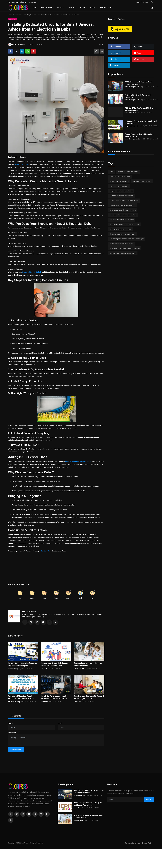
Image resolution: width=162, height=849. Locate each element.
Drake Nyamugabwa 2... (132, 87)
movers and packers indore (119, 186)
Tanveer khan (78, 820)
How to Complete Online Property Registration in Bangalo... (22, 664)
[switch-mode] (152, 2)
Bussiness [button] (61, 7)
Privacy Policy (147, 843)
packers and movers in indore (128, 172)
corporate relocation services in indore (123, 215)
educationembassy (14, 702)
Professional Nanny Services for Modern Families (88, 664)
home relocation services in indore (121, 244)
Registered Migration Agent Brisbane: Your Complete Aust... (21, 697)
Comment (12, 733)
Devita (76, 702)
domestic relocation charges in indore (122, 234)
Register (145, 2)
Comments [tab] (16, 716)
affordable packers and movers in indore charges (127, 239)
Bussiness (18, 15)
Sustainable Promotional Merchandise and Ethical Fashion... (141, 122)
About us (23, 2)
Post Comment (15, 750)
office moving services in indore (120, 229)
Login (138, 2)
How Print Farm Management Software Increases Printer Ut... (54, 697)
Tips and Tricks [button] (106, 7)
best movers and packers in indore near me (125, 248)
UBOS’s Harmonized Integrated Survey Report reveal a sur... (139, 83)
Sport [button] (83, 7)
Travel (112, 172)
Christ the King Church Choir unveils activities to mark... (138, 96)
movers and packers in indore (120, 177)
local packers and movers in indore (122, 220)
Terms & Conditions (132, 843)
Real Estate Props (79, 795)
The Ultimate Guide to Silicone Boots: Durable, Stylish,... (89, 816)
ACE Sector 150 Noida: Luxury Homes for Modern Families (89, 791)
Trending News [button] (47, 7)
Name (10, 723)
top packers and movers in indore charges (124, 200)
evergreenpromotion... (132, 126)
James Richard (78, 808)
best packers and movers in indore (122, 196)
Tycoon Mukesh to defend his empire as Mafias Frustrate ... (139, 135)
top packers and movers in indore (121, 191)
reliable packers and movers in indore (123, 210)
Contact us (32, 2)
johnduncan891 (79, 669)
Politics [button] (73, 7)
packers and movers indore (119, 181)
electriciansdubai (29, 611)
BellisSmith (44, 702)
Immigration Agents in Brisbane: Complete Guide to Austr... (54, 664)
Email (60, 723)
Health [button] (93, 7)
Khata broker (12, 669)
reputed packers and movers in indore (123, 253)
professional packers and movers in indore (124, 224)
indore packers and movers (142, 181)
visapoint (44, 669)
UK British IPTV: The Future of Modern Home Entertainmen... (139, 109)
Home (35, 8)
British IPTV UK (129, 113)
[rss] (10, 820)
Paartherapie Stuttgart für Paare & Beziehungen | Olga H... (89, 697)
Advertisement (13, 2)
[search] (152, 8)
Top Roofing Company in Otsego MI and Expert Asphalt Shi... (88, 804)
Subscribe (148, 799)
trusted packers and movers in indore (122, 205)
